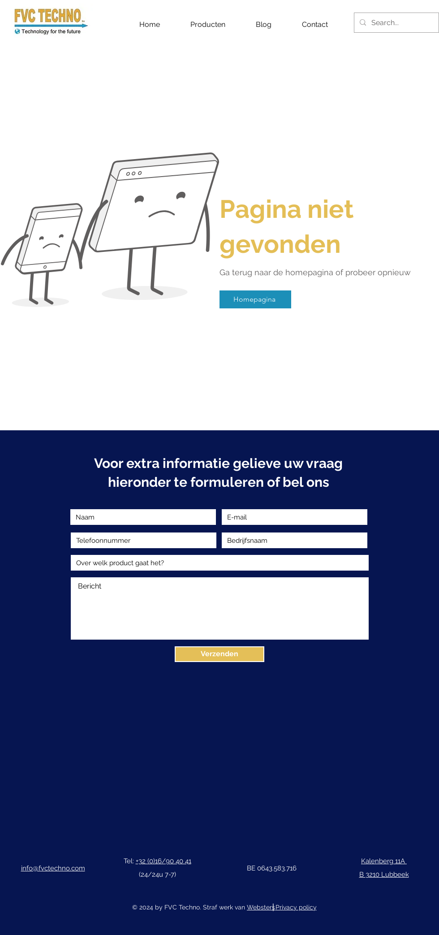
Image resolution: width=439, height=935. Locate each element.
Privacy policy (296, 907)
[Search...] (395, 22)
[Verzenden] (219, 654)
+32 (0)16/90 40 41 (163, 861)
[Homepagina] (255, 299)
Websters (261, 907)
